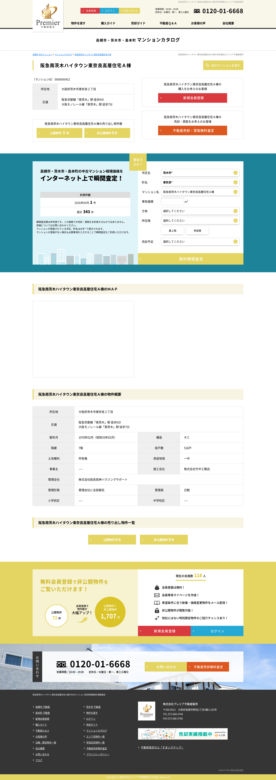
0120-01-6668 (222, 11)
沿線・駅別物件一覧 (45, 742)
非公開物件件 (107, 132)
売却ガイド (92, 724)
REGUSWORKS (237, 770)
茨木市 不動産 (93, 707)
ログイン (90, 719)
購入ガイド (41, 724)
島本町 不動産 (42, 713)
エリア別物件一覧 (95, 736)
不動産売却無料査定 (96, 748)
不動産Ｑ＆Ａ (42, 730)
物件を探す (92, 713)
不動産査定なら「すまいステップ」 (162, 747)
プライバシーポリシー (97, 754)
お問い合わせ (42, 754)
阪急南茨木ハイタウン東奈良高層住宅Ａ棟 (93, 54)
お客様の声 (41, 736)
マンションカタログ (63, 54)
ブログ (38, 760)
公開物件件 (59, 132)
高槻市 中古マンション (42, 54)
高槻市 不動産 (42, 707)
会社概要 (40, 748)
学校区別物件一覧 (95, 742)
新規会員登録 (42, 719)
